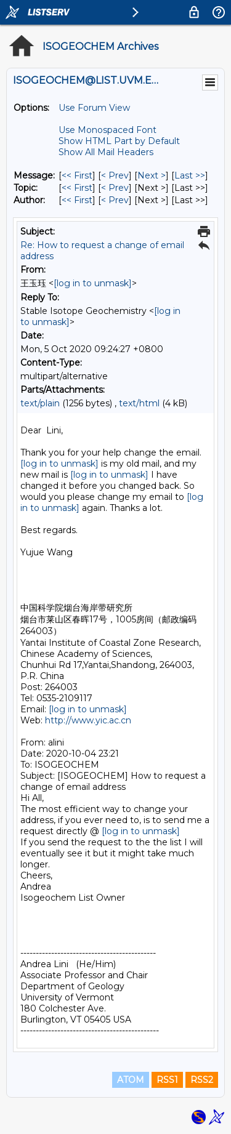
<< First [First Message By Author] (77, 200)
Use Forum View (94, 107)
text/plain (40, 403)
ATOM (130, 1079)
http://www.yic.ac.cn (88, 720)
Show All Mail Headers (106, 152)
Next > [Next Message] (151, 175)
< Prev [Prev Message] (115, 175)
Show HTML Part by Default (119, 141)
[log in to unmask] (93, 283)
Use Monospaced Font (107, 129)
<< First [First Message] (77, 175)
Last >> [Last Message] (189, 175)
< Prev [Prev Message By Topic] (115, 187)
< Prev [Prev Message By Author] (115, 200)
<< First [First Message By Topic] (77, 187)
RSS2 (201, 1079)
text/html (139, 403)
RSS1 (167, 1079)
